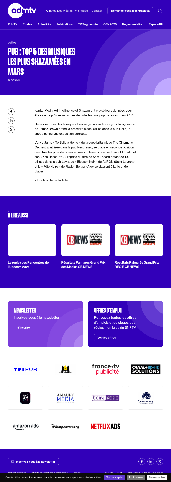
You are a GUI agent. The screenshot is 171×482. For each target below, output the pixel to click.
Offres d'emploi (108, 310)
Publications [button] (64, 24)
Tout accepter (114, 477)
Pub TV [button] (12, 24)
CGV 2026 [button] (110, 24)
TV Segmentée (88, 24)
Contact (97, 10)
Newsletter (25, 310)
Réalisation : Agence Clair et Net (145, 472)
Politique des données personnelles (49, 472)
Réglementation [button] (132, 24)
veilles (12, 42)
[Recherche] (159, 10)
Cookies (76, 472)
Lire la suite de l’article (52, 180)
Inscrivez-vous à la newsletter (33, 461)
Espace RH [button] (156, 24)
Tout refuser (136, 477)
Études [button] (27, 24)
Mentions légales (17, 472)
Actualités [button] (44, 24)
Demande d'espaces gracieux (130, 10)
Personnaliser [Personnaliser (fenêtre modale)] (157, 477)
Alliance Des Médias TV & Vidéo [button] (67, 10)
